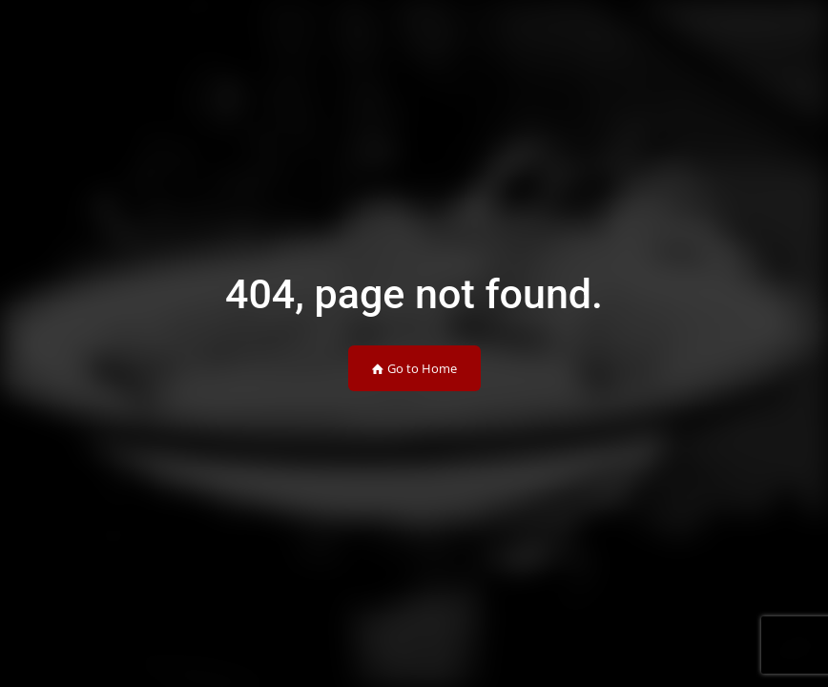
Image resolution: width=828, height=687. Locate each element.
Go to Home (414, 368)
